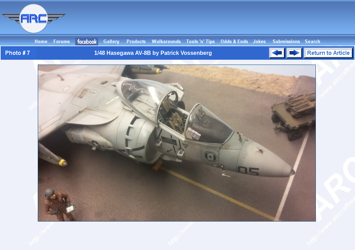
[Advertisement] (229, 22)
